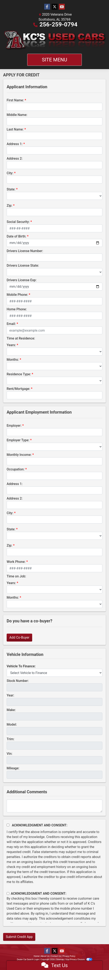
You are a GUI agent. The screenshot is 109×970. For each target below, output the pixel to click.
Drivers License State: (23, 265)
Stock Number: (18, 681)
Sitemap (60, 959)
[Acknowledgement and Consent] (8, 825)
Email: (11, 324)
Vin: (9, 754)
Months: (13, 360)
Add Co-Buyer (19, 637)
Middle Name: (17, 115)
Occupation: (15, 469)
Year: (10, 695)
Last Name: (15, 129)
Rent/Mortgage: (18, 389)
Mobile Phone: (17, 295)
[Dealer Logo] (54, 40)
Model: (12, 724)
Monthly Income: (19, 455)
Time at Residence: (21, 338)
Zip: (9, 206)
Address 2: (14, 158)
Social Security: (18, 222)
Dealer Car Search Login (28, 959)
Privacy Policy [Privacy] (68, 956)
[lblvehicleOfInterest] (54, 673)
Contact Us (56, 956)
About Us (45, 956)
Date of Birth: (16, 236)
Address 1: (14, 144)
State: (11, 189)
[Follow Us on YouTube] (62, 7)
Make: (11, 710)
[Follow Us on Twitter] (55, 7)
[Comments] (54, 806)
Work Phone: (16, 562)
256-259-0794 (58, 24)
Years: (11, 345)
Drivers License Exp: (22, 280)
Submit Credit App (19, 937)
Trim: (10, 739)
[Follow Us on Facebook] (47, 7)
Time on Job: (16, 576)
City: (10, 173)
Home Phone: (17, 309)
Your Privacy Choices (78, 959)
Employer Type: (18, 440)
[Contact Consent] (8, 893)
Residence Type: (19, 374)
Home (36, 956)
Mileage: (13, 768)
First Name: (15, 100)
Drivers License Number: (25, 251)
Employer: (14, 426)
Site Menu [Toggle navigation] (54, 60)
